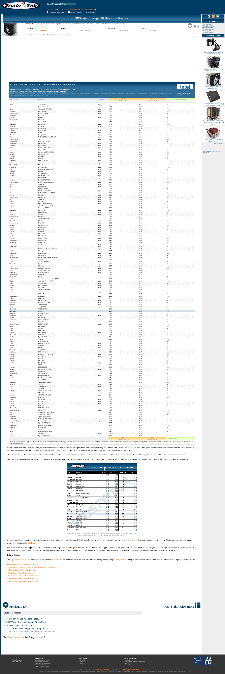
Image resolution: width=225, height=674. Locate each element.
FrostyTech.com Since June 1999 (17, 660)
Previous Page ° (15, 606)
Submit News (128, 663)
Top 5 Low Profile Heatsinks (42, 663)
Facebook (82, 660)
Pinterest (82, 663)
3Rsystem (43, 30)
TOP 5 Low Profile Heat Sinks (70, 9)
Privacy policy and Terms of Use (134, 670)
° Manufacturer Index (208, 29)
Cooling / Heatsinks (84, 30)
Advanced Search (91, 12)
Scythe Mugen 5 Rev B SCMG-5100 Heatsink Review (213, 69)
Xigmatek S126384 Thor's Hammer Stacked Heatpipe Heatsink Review (33, 567)
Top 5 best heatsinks (17, 560)
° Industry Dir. (206, 31)
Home (28, 35)
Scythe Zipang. (30, 543)
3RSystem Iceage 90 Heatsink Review (102, 18)
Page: (39, 35)
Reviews (33, 35)
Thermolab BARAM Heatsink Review (21, 579)
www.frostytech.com (102, 670)
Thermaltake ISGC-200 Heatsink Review (22, 570)
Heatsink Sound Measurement (20, 625)
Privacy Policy (128, 665)
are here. (123, 535)
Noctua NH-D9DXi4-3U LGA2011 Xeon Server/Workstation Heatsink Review (213, 122)
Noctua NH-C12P (127, 540)
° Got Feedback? (207, 24)
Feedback (127, 660)
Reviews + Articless (77, 12)
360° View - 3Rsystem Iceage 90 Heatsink (26, 622)
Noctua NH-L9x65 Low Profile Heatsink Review (213, 140)
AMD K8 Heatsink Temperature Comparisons (27, 628)
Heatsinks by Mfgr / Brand (42, 666)
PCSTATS (206, 153)
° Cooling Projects (207, 32)
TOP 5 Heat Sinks (52, 9)
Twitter (81, 661)
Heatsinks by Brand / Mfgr (57, 12)
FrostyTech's (120, 560)
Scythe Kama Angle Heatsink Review (21, 573)
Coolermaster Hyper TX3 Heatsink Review (23, 564)
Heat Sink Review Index (182, 606)
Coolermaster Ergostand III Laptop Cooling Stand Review (213, 104)
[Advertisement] (102, 56)
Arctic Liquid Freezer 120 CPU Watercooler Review (213, 52)
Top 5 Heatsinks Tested (41, 661)
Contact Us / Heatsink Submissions (134, 661)
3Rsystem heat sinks (17, 637)
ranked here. (58, 560)
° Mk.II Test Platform (208, 26)
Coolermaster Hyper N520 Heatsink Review (23, 576)
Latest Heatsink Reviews (41, 660)
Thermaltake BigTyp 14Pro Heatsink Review (23, 582)
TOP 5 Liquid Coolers (89, 9)
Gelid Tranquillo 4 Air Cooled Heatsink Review (213, 86)
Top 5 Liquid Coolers (40, 665)
